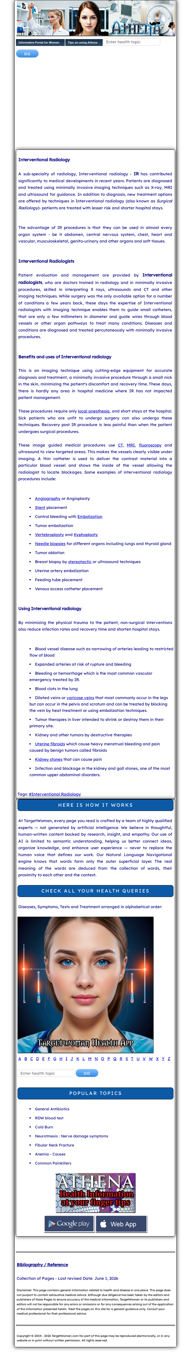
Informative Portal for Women (39, 42)
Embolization (89, 516)
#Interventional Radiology (55, 794)
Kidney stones (48, 759)
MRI (131, 445)
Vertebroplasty (49, 534)
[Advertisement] (103, 104)
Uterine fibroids (50, 743)
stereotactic (80, 561)
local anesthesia (94, 411)
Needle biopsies (50, 543)
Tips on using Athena (82, 42)
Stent (40, 507)
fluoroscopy (150, 445)
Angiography (47, 498)
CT (120, 445)
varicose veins (80, 697)
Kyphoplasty (86, 534)
